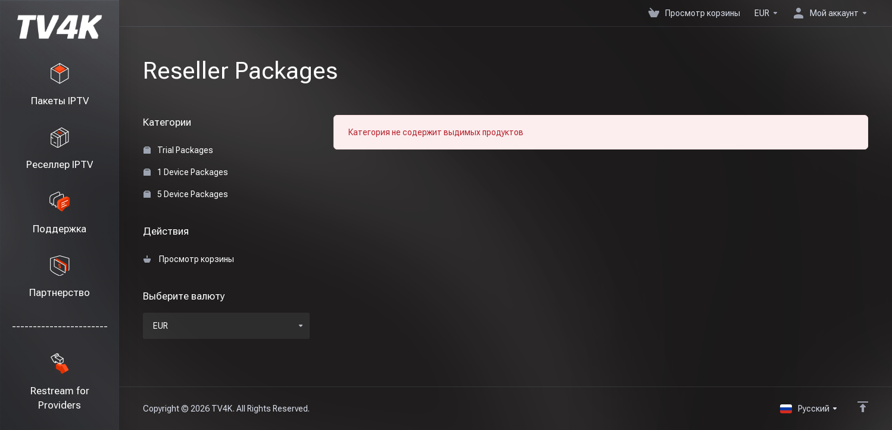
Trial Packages (178, 150)
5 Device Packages (186, 194)
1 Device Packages (186, 172)
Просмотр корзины (189, 259)
